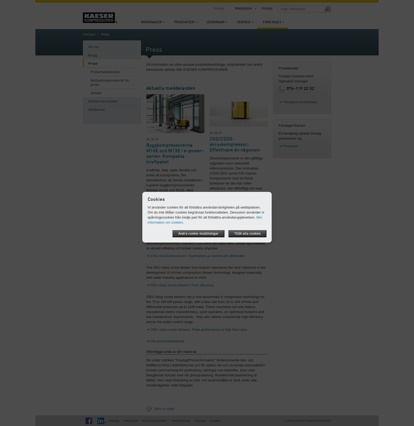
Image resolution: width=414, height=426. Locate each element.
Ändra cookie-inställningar (198, 233)
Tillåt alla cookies (247, 233)
